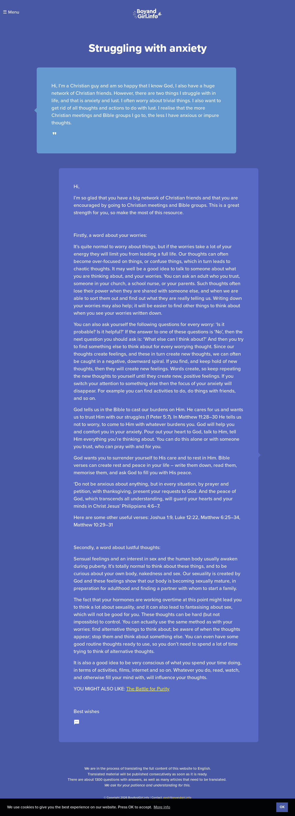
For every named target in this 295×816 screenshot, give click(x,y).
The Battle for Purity (147, 689)
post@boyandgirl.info (177, 797)
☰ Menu (11, 12)
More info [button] (162, 807)
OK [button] (282, 807)
